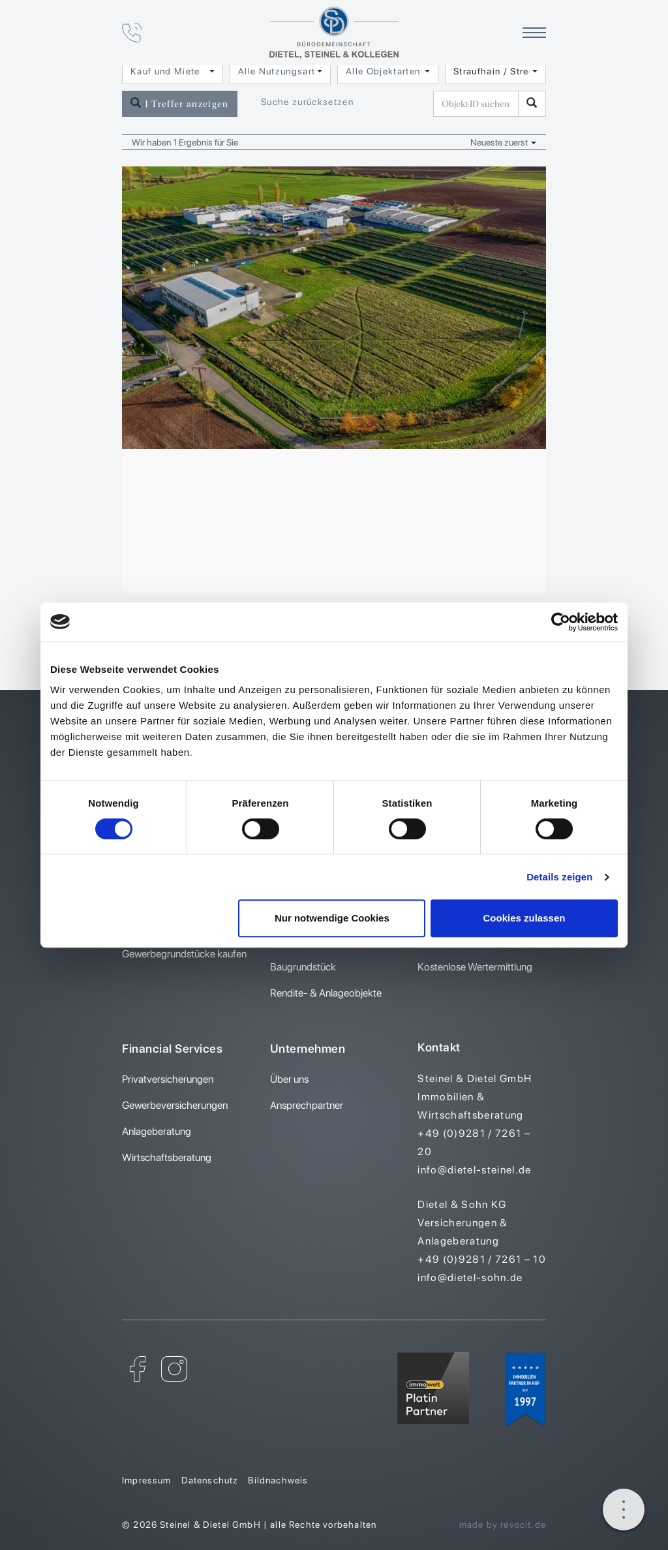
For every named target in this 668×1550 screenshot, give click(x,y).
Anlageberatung (156, 1131)
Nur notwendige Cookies (332, 917)
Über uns (289, 1079)
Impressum (147, 1480)
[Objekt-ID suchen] (478, 104)
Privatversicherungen (167, 1079)
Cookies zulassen (524, 917)
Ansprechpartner (306, 1105)
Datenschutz (210, 1480)
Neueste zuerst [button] (503, 142)
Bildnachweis (278, 1480)
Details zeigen (559, 876)
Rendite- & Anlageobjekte (326, 993)
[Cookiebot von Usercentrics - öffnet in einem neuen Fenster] (561, 622)
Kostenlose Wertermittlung (475, 967)
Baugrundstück (303, 967)
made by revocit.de (502, 1524)
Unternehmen (308, 1048)
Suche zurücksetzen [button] (307, 102)
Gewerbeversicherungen (175, 1105)
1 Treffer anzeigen (179, 103)
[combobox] (172, 71)
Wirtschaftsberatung (166, 1157)
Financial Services (172, 1048)
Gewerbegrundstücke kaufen (184, 954)
